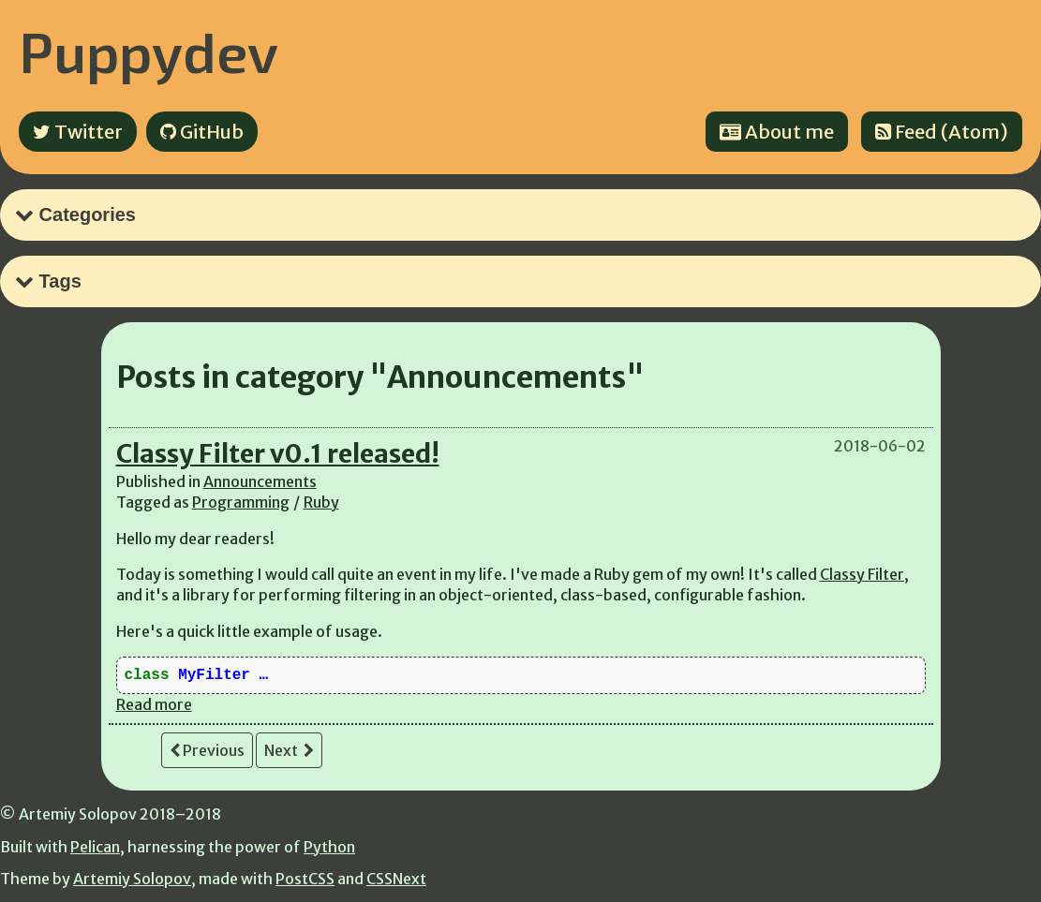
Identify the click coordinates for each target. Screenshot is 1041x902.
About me (777, 131)
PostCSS (305, 878)
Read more (154, 704)
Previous (207, 750)
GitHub (202, 131)
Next (289, 750)
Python (329, 846)
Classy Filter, (864, 574)
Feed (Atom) (941, 131)
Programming (241, 502)
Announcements (260, 481)
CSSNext (396, 878)
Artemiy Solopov (132, 878)
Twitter (78, 131)
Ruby (321, 502)
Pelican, (97, 846)
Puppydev (148, 50)
